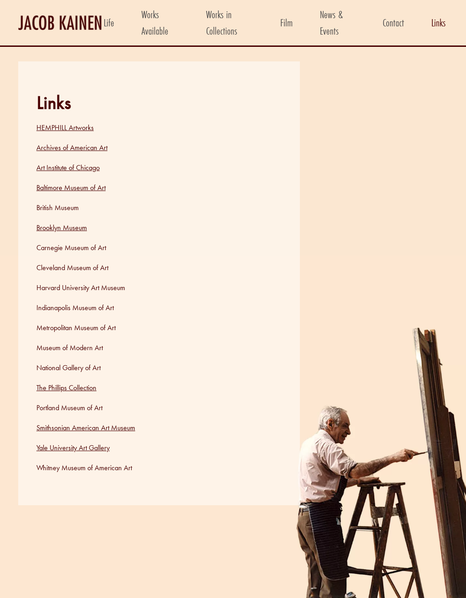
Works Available (155, 22)
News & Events (331, 22)
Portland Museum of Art (69, 407)
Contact (393, 22)
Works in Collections (221, 22)
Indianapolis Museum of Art (75, 307)
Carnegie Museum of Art (71, 247)
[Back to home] (59, 22)
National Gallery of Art (68, 367)
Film (286, 22)
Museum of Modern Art (69, 347)
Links (438, 22)
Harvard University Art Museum (80, 287)
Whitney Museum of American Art (84, 467)
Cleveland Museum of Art (72, 267)
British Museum (57, 207)
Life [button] (109, 22)
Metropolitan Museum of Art (76, 327)
